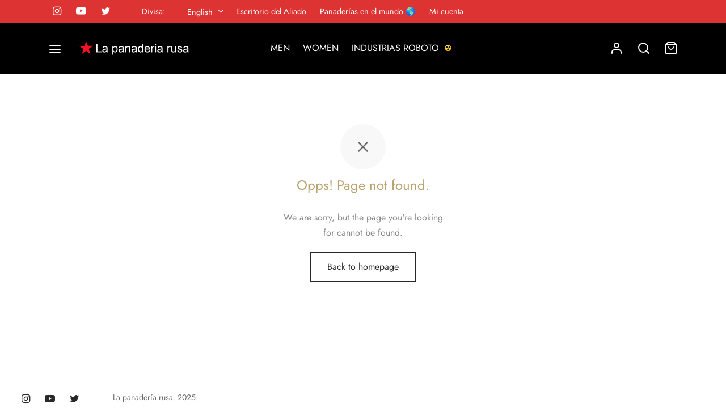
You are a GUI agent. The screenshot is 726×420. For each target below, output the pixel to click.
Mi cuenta (446, 11)
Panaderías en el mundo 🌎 (368, 11)
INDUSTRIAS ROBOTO (403, 47)
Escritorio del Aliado (271, 11)
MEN (280, 47)
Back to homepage (363, 266)
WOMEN (321, 47)
